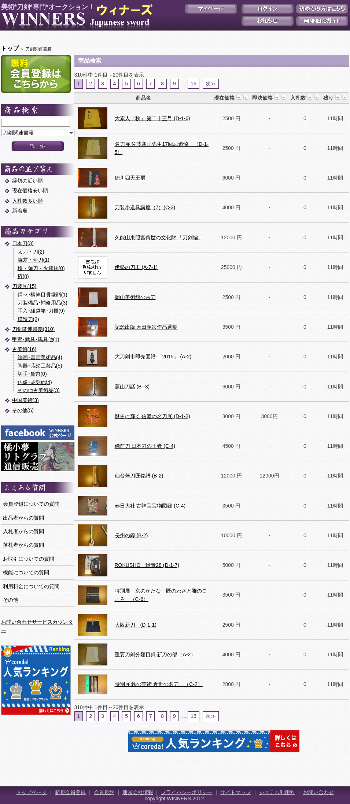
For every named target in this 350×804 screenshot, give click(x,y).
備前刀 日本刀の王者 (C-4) (145, 446)
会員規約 (104, 792)
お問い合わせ (318, 792)
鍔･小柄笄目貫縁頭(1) (42, 295)
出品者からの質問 (23, 518)
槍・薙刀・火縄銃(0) (41, 268)
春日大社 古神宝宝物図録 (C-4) (150, 506)
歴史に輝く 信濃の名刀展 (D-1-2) (152, 416)
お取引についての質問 (28, 559)
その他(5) (23, 410)
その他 (10, 600)
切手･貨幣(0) (32, 374)
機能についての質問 (26, 572)
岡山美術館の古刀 (135, 297)
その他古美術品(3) (39, 390)
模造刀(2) (28, 319)
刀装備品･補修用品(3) (42, 303)
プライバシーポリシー (186, 792)
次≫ (211, 83)
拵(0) (23, 276)
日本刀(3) (23, 243)
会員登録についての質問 (31, 504)
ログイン (267, 9)
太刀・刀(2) (31, 252)
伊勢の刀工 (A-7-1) (136, 267)
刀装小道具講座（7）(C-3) (145, 207)
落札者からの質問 (23, 545)
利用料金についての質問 (31, 586)
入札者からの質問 (23, 531)
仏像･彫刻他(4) (35, 382)
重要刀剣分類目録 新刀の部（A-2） (155, 654)
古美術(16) (24, 349)
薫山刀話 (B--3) (132, 387)
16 (193, 83)
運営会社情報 (137, 792)
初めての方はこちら (322, 9)
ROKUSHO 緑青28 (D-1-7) (147, 565)
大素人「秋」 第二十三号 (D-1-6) (152, 118)
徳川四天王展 (130, 178)
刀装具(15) (24, 286)
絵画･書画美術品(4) (40, 357)
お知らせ (267, 21)
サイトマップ (235, 792)
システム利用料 (277, 792)
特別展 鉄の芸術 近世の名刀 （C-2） (159, 684)
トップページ (31, 792)
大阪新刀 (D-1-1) (135, 625)
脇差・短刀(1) (33, 260)
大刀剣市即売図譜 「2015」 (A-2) (153, 356)
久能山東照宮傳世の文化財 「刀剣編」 (159, 237)
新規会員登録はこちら (36, 74)
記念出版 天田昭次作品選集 (146, 327)
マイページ (211, 9)
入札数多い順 (27, 201)
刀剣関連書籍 (38, 49)
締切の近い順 (27, 181)
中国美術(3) (25, 400)
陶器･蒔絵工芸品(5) (40, 366)
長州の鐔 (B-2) (131, 535)
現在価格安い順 (30, 190)
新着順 (19, 211)
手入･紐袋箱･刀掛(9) (41, 311)
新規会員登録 (70, 792)
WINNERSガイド (322, 21)
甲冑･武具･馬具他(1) (35, 339)
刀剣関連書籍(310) (33, 329)
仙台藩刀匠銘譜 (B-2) (139, 476)
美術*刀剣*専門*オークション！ (75, 17)
